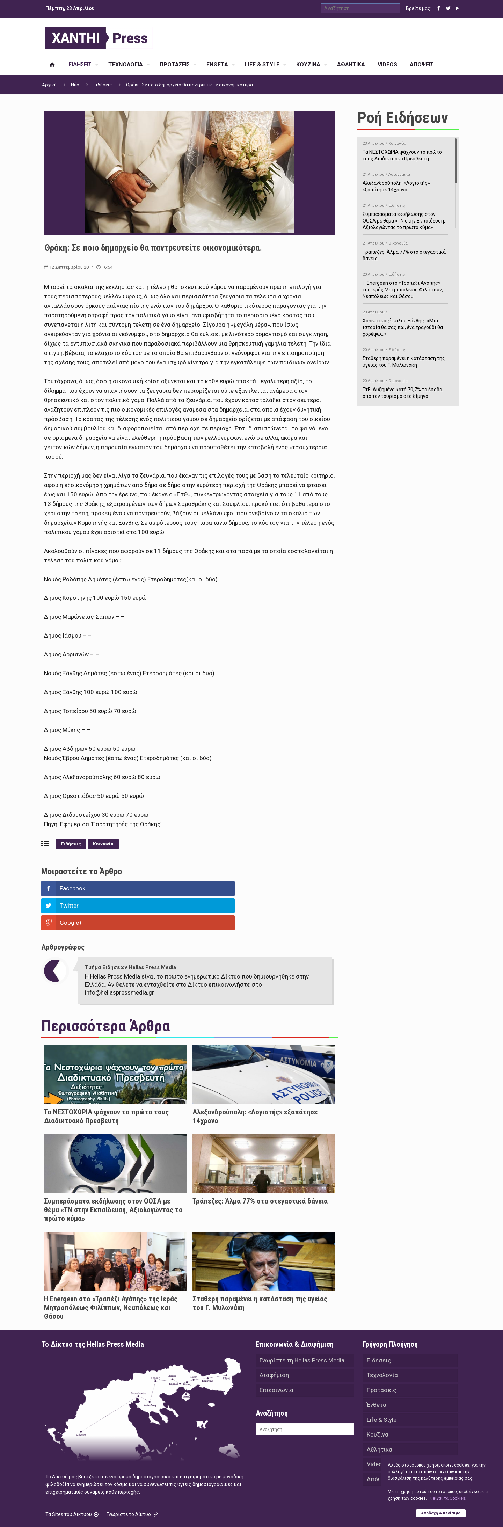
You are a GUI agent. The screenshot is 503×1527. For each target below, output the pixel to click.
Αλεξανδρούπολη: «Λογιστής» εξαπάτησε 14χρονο (405, 180)
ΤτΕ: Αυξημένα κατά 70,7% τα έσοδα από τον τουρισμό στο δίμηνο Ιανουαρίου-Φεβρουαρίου (405, 391)
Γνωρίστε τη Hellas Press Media (302, 1326)
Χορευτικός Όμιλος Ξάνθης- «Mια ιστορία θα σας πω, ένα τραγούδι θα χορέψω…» (405, 322)
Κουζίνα (377, 1403)
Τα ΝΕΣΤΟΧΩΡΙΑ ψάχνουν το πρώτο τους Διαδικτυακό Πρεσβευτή (106, 1082)
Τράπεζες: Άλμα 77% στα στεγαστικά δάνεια (260, 1167)
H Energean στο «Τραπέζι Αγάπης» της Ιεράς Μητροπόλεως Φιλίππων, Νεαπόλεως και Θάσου (110, 1273)
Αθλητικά (379, 1418)
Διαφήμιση (274, 1341)
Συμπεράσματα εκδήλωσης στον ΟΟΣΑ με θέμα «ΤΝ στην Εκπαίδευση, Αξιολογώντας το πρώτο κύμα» (113, 1175)
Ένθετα (376, 1372)
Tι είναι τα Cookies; (447, 1498)
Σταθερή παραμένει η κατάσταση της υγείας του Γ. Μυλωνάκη (405, 356)
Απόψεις (379, 1449)
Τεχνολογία (382, 1341)
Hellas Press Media (132, 1512)
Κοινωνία (103, 843)
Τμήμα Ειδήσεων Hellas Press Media (130, 933)
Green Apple (245, 1512)
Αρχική (49, 84)
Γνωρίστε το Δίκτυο (133, 1480)
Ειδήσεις (103, 84)
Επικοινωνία (276, 1357)
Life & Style (381, 1387)
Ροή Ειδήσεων (402, 117)
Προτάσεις (381, 1357)
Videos (376, 1434)
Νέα (75, 84)
